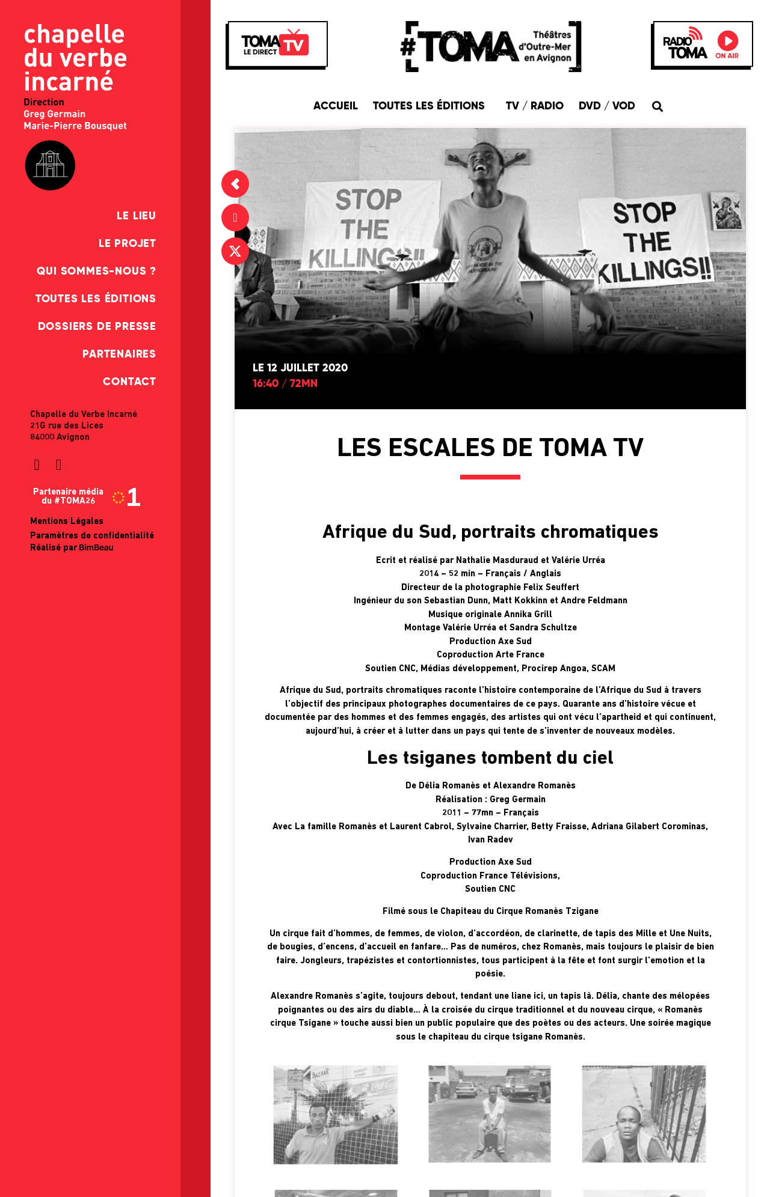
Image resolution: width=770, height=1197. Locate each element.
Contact (129, 382)
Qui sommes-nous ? (96, 271)
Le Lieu (136, 216)
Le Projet (127, 244)
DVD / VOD (607, 106)
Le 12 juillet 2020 (300, 368)
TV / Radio (535, 106)
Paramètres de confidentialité (92, 536)
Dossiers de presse (97, 326)
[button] (657, 106)
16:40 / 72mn (285, 384)
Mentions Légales (66, 521)
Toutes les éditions (95, 299)
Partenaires (119, 354)
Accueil (335, 106)
